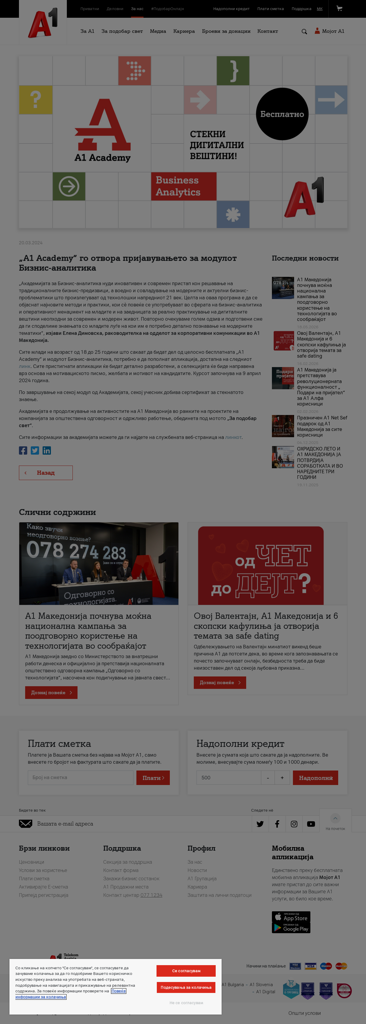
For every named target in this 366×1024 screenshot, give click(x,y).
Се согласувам (186, 971)
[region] (115, 987)
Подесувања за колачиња (186, 987)
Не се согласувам (186, 1003)
